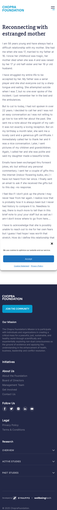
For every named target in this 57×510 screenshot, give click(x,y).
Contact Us (8, 394)
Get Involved (9, 389)
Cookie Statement (21, 266)
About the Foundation (14, 375)
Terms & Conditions (13, 429)
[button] (52, 244)
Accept (28, 258)
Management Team (13, 384)
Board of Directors (13, 380)
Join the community (17, 309)
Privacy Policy (37, 266)
